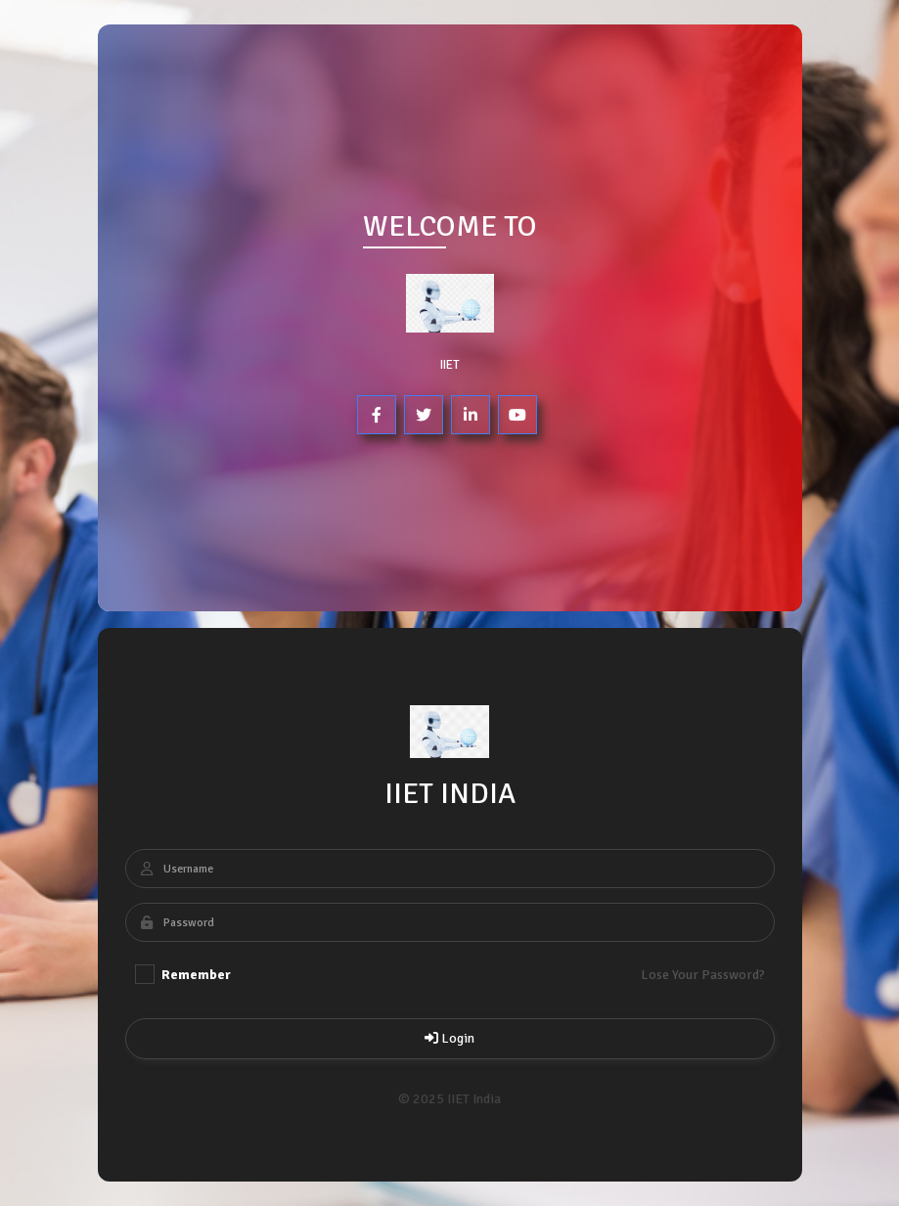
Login (449, 1038)
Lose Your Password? (702, 974)
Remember (182, 974)
